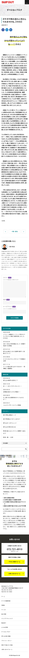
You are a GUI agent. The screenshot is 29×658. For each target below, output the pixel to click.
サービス (3, 609)
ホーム (3, 596)
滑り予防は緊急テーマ (9, 415)
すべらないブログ (5, 631)
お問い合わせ (6, 649)
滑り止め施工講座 (6, 636)
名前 (6, 299)
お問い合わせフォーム (14, 573)
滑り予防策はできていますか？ (11, 419)
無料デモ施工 (7, 645)
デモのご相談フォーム (14, 561)
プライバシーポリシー (6, 640)
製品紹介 (3, 623)
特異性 (3, 605)
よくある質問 (4, 627)
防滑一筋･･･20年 (8, 437)
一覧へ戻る (14, 231)
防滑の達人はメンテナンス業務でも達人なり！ (14, 432)
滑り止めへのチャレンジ (10, 423)
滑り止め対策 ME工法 (9, 427)
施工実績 (3, 614)
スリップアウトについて (7, 618)
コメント (11, 279)
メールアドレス (9, 308)
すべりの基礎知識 (5, 601)
